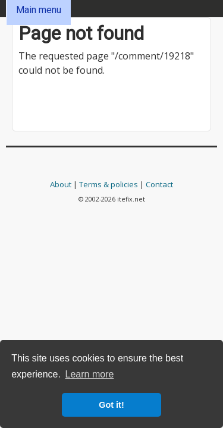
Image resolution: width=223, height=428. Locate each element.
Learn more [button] (89, 374)
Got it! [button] (111, 405)
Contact (159, 184)
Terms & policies (108, 184)
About (60, 184)
